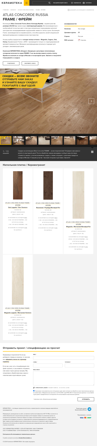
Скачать (83, 40)
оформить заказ (30, 63)
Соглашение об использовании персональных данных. (19, 434)
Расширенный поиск (60, 3)
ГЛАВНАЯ (6, 10)
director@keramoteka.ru (25, 438)
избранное (77, 3)
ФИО (34, 354)
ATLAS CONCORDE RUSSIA (26, 10)
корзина (89, 3)
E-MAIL (35, 362)
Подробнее (11, 63)
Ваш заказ (36, 369)
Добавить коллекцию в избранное (82, 10)
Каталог (13, 10)
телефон (68, 362)
